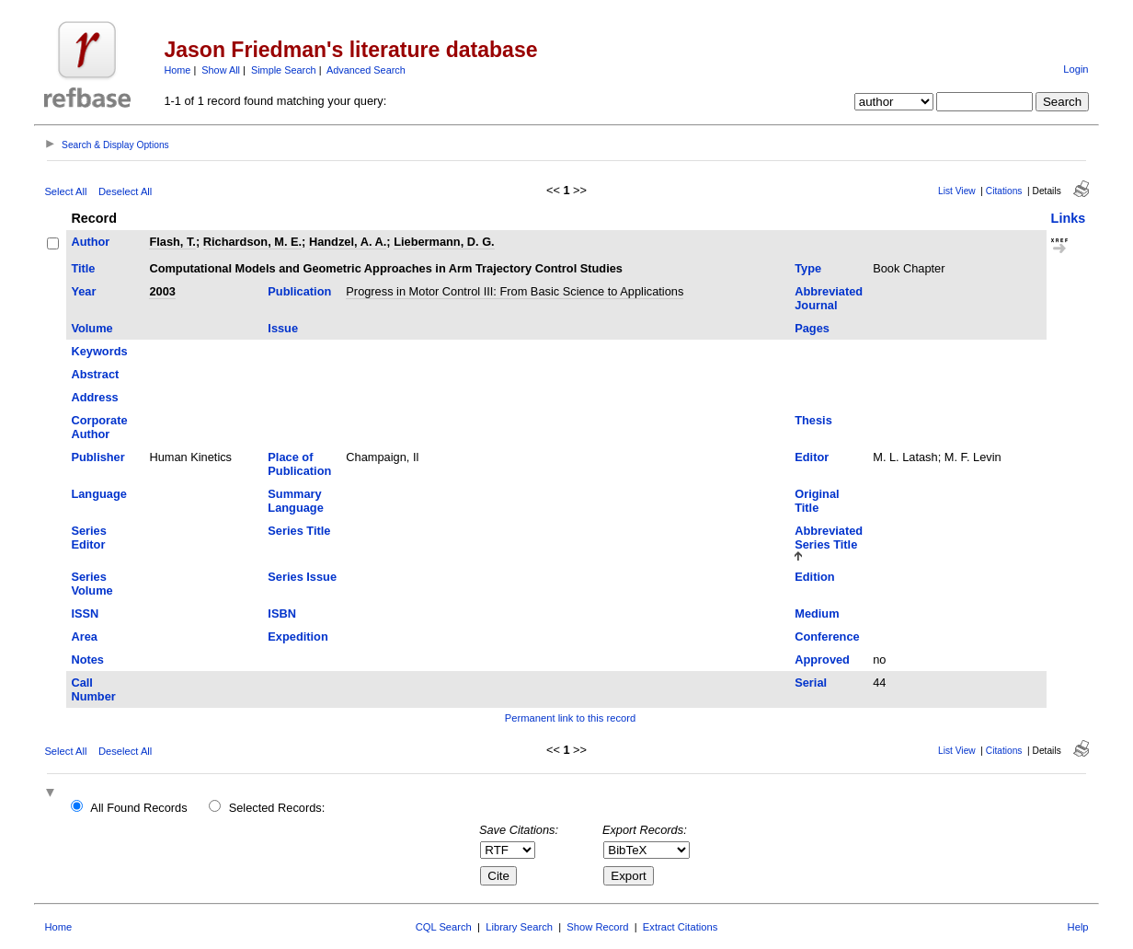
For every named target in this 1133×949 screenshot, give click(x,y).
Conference (827, 636)
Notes (87, 659)
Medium (817, 613)
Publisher (97, 457)
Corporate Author (99, 427)
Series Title (299, 531)
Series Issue (302, 577)
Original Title (817, 501)
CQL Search (444, 926)
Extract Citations (680, 926)
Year (83, 291)
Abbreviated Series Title (829, 537)
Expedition (297, 636)
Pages (812, 328)
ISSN (84, 613)
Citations (1004, 191)
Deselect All (125, 191)
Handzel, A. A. (347, 242)
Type (808, 268)
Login (1075, 69)
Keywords (99, 351)
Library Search (519, 926)
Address (94, 397)
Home (177, 69)
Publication (299, 291)
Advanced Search (366, 69)
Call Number (93, 689)
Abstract (95, 374)
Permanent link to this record (570, 717)
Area (84, 636)
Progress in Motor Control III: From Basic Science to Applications (514, 291)
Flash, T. (172, 242)
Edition (814, 577)
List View (957, 191)
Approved (822, 659)
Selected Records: (277, 808)
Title (83, 268)
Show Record (597, 926)
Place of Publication (299, 464)
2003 (162, 291)
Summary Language (295, 501)
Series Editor (88, 537)
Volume (91, 328)
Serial (811, 682)
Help (1078, 926)
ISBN (282, 613)
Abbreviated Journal (829, 298)
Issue (283, 328)
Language (98, 494)
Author (90, 242)
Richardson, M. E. (252, 242)
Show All (220, 69)
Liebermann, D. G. (444, 242)
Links (1068, 218)
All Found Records (138, 808)
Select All (65, 191)
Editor (812, 457)
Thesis (813, 420)
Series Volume (91, 583)
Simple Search (283, 69)
